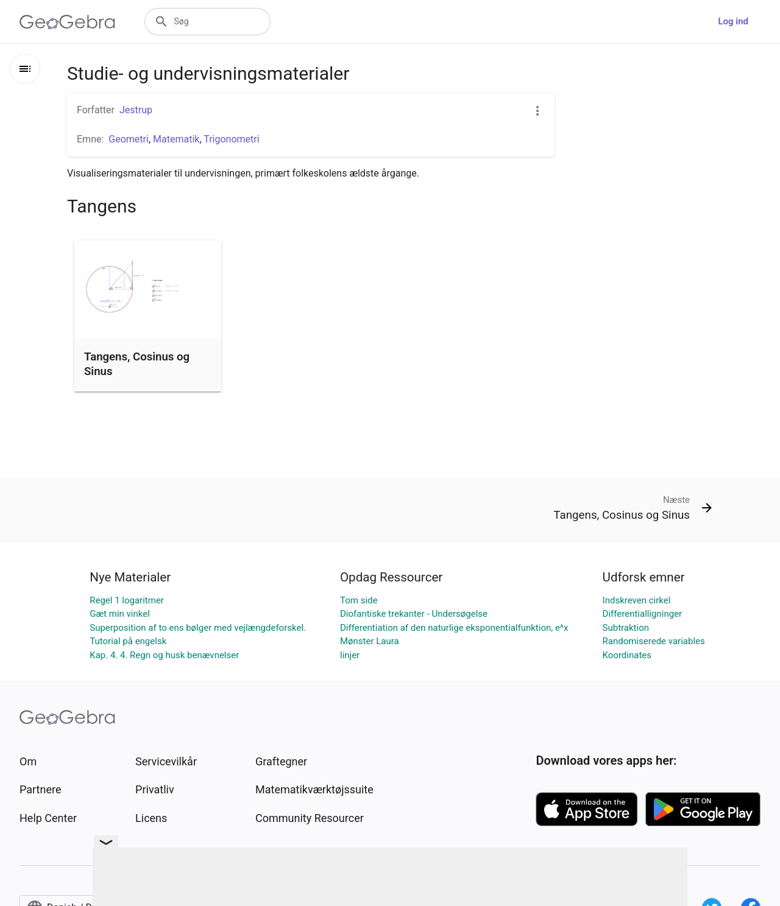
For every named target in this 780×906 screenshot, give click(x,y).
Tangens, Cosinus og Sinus (137, 364)
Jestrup (135, 110)
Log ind (733, 21)
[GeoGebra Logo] (67, 22)
